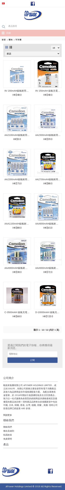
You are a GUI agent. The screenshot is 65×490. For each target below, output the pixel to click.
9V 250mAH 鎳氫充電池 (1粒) (48, 90)
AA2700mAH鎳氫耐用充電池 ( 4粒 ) (48, 179)
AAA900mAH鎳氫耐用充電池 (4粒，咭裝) (48, 268)
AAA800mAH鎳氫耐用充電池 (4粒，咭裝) (48, 223)
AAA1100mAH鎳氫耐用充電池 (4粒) (17, 223)
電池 (10, 40)
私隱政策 (7, 435)
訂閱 (32, 360)
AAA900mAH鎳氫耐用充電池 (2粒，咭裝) (17, 268)
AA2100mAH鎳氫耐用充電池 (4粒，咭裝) (17, 135)
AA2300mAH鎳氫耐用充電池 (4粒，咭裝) (17, 179)
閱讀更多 (7, 415)
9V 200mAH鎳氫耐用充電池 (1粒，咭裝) (17, 90)
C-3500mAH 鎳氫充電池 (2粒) (17, 312)
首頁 (4, 40)
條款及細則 (8, 431)
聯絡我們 (7, 427)
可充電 (18, 40)
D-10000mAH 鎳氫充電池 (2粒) (48, 312)
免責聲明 (7, 439)
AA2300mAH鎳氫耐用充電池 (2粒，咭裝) (48, 135)
